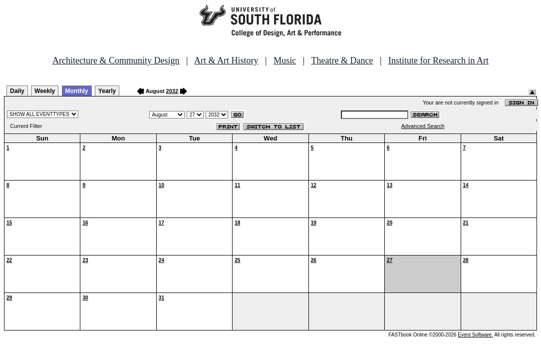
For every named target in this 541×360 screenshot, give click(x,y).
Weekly (44, 91)
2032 (172, 91)
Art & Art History (226, 61)
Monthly (76, 91)
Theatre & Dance (342, 61)
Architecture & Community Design (115, 61)
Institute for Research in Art (438, 61)
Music (284, 61)
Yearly (107, 91)
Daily (17, 91)
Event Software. (475, 335)
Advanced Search (423, 126)
